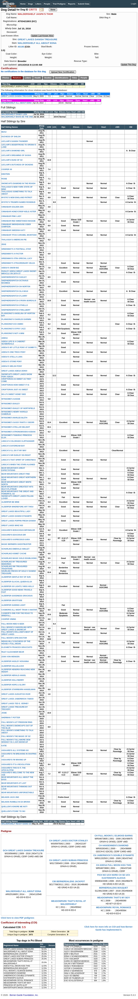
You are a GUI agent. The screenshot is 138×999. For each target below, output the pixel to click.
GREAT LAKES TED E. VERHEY (15, 703)
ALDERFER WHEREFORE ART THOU (17, 507)
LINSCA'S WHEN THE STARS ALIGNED (18, 465)
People (47, 4)
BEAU (4, 132)
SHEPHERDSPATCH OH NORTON (15, 286)
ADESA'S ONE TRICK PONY (13, 352)
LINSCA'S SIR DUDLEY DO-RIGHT (16, 455)
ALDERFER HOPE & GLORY (13, 685)
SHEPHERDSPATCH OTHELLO (14, 305)
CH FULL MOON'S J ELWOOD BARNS (114, 835)
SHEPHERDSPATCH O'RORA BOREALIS (18, 301)
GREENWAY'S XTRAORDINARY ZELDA (18, 263)
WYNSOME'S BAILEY (10, 404)
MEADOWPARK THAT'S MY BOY (113, 897)
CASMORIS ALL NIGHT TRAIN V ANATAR (19, 610)
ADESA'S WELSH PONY (11, 366)
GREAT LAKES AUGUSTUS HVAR (15, 694)
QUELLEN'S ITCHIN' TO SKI (13, 811)
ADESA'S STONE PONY (11, 361)
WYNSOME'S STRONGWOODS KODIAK (18, 432)
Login (133, 4)
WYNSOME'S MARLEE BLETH (14, 418)
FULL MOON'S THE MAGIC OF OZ (16, 736)
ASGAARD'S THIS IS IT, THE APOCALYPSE (13, 769)
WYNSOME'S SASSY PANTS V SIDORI (17, 422)
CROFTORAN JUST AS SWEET (14, 390)
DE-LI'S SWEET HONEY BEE (13, 394)
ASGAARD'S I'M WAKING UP (13, 760)
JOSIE (4, 713)
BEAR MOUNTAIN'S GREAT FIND (15, 474)
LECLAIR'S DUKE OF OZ (12, 160)
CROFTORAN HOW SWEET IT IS (15, 385)
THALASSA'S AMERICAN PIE (13, 240)
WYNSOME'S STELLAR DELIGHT (15, 427)
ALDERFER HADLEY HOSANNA (15, 661)
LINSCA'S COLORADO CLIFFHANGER (17, 441)
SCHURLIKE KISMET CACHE (13, 554)
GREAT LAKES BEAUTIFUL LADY (15, 511)
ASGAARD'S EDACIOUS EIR (13, 535)
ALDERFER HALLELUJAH (12, 666)
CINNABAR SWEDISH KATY (13, 230)
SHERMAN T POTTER (10, 718)
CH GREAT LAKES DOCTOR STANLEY (68, 840)
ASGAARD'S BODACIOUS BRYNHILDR (18, 530)
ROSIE (4, 179)
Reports (71, 4)
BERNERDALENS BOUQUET (113, 888)
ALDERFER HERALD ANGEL (13, 675)
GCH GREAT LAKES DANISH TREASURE (23, 850)
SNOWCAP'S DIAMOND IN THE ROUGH (18, 183)
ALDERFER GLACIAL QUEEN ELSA (16, 582)
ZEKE (3, 244)
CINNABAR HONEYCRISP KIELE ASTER (18, 212)
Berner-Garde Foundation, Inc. (24, 995)
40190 (21, 46)
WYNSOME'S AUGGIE (10, 399)
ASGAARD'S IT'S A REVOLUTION (15, 764)
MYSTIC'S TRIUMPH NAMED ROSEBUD (18, 202)
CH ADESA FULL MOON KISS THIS (113, 865)
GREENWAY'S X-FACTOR (12, 254)
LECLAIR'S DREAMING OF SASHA (16, 155)
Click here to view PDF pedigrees (17, 918)
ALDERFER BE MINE (10, 502)
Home (23, 4)
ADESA (4, 338)
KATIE (4, 746)
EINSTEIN (5, 174)
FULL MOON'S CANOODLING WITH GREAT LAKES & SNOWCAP (16, 628)
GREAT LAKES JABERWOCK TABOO (17, 699)
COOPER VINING (8, 619)
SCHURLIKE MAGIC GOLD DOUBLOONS (19, 558)
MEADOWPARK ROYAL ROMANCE (113, 907)
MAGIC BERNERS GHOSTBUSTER (16, 544)
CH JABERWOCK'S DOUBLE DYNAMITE (113, 855)
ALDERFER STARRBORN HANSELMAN (18, 689)
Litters (38, 4)
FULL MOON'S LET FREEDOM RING (16, 722)
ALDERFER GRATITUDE (11, 600)
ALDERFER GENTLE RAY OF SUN (16, 577)
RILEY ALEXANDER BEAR (12, 652)
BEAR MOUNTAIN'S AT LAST (13, 783)
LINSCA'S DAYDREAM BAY (13, 446)
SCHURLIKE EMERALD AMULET (15, 549)
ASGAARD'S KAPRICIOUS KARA (15, 539)
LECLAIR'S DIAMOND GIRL (13, 151)
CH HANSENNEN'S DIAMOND (113, 845)
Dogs (30, 4)
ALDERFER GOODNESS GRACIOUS (17, 596)
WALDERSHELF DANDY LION (14, 114)
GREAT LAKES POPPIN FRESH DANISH (18, 521)
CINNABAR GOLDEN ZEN (12, 207)
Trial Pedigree (59, 4)
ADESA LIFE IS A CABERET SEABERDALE (13, 343)
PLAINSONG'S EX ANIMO (12, 324)
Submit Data (83, 4)
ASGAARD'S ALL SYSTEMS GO (15, 750)
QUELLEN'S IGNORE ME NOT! (14, 807)
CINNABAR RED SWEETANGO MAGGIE (18, 221)
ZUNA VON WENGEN (10, 657)
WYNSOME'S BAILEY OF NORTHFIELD (18, 408)
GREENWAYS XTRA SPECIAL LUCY (16, 258)
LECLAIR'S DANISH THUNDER (14, 141)
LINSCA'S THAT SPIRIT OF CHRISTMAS (18, 460)
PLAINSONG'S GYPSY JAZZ (13, 329)
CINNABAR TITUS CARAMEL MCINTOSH (18, 235)
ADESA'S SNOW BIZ (10, 268)
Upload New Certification (62, 72)
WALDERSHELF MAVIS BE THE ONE (17, 117)
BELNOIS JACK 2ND (10, 797)
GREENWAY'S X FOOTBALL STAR (16, 249)
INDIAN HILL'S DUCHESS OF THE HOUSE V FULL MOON (15, 642)
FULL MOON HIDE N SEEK (12, 624)
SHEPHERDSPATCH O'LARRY (14, 296)
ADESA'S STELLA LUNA (11, 357)
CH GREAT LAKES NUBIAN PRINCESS (68, 860)
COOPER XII (6, 169)
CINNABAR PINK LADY (11, 216)
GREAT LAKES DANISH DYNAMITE (16, 516)
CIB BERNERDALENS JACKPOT (68, 881)
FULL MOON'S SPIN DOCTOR (14, 638)
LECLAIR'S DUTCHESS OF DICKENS (17, 165)
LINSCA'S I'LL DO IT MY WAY (13, 450)
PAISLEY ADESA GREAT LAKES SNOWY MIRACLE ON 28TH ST (18, 272)
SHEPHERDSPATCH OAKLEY (14, 277)
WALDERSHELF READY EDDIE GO (16, 824)
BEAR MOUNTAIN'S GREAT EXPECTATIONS (13, 469)
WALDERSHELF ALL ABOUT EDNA (37, 43)
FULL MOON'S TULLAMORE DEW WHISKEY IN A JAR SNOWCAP (15, 741)
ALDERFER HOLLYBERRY (12, 680)
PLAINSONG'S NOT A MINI (12, 333)
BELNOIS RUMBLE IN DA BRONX (15, 802)
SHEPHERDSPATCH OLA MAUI (14, 291)
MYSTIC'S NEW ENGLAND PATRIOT (16, 197)
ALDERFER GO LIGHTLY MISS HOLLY (17, 586)
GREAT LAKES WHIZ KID (12, 525)
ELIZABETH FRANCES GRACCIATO (16, 647)
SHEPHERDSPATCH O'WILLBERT (15, 310)
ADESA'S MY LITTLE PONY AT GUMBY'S (18, 347)
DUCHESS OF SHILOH (11, 137)
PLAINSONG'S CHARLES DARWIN (16, 319)
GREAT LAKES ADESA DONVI (14, 371)
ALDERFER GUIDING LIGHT (13, 605)
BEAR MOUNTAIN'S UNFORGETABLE (17, 792)
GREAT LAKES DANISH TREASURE (37, 39)
